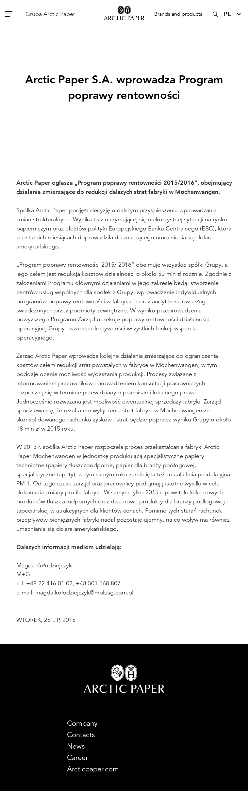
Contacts (81, 734)
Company (82, 723)
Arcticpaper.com (93, 769)
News (76, 746)
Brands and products (178, 14)
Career (77, 757)
